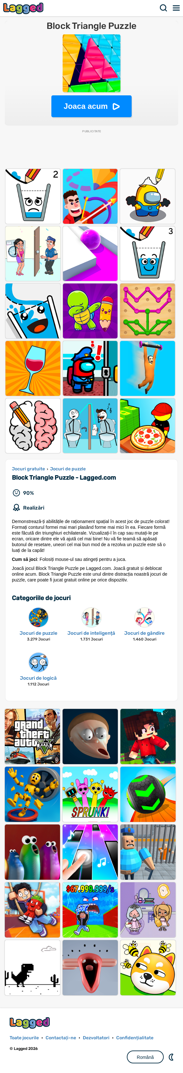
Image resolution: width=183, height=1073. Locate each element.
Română (145, 1057)
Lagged (24, 8)
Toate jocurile (24, 1038)
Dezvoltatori (96, 1038)
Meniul (176, 8)
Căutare (163, 8)
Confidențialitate (134, 1038)
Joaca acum (86, 106)
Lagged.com (30, 1023)
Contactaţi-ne (61, 1038)
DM (171, 1057)
